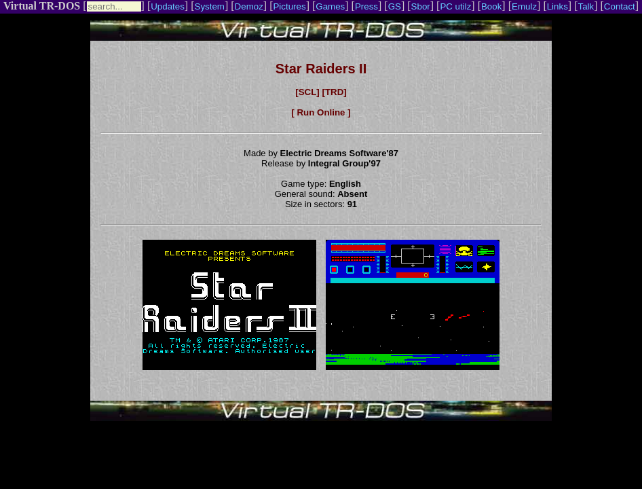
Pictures (289, 6)
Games (330, 6)
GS (394, 6)
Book (491, 6)
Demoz (249, 6)
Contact (619, 6)
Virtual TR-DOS (41, 6)
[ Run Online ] (320, 112)
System (210, 6)
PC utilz (455, 6)
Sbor (420, 6)
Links (557, 6)
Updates (168, 6)
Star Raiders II (321, 68)
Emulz (524, 6)
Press (366, 6)
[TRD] (334, 92)
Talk (586, 6)
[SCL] (307, 92)
